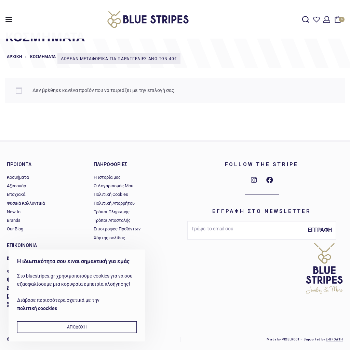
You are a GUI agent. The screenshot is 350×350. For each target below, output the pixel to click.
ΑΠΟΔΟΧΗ (77, 327)
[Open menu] (9, 19)
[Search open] (305, 19)
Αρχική (14, 56)
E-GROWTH (334, 339)
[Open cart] (339, 19)
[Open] (316, 19)
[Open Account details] (327, 19)
